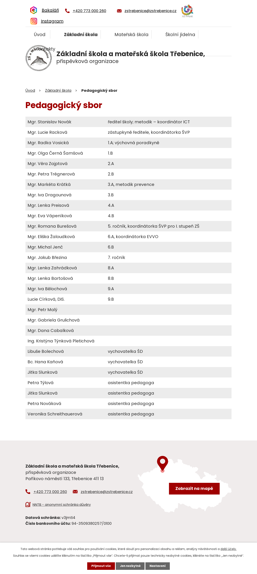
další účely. (228, 549)
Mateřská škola (132, 35)
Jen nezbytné (130, 566)
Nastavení (158, 566)
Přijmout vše (100, 566)
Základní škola (81, 35)
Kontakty (45, 49)
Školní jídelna (180, 35)
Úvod (39, 35)
